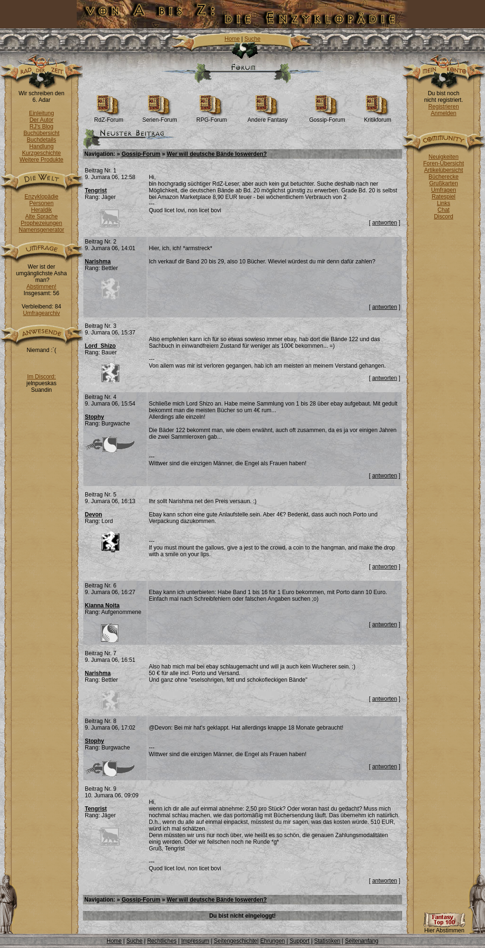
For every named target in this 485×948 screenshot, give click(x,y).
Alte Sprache (41, 216)
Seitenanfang (361, 941)
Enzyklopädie (41, 196)
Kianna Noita (102, 605)
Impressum (195, 941)
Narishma (98, 261)
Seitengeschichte (235, 941)
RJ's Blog (41, 126)
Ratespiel (443, 196)
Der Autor (41, 120)
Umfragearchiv (41, 313)
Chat (443, 210)
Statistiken (327, 941)
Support (299, 941)
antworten (384, 222)
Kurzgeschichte (41, 153)
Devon (93, 514)
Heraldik (41, 210)
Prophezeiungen (41, 223)
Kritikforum (377, 117)
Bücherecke (443, 176)
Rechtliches (162, 941)
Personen (41, 203)
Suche (252, 39)
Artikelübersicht (443, 170)
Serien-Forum (159, 117)
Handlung (41, 146)
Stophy (94, 417)
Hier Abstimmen (444, 928)
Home (232, 39)
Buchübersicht (41, 133)
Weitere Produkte (41, 159)
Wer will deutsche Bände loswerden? (217, 154)
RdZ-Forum (108, 117)
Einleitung (41, 113)
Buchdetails (41, 139)
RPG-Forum (212, 117)
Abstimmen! (41, 286)
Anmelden (443, 113)
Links (443, 203)
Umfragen (443, 190)
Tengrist (96, 190)
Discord (443, 216)
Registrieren (443, 106)
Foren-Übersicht (443, 163)
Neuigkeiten (443, 156)
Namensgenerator (41, 229)
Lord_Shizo (100, 346)
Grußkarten (443, 183)
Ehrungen (272, 941)
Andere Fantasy (267, 117)
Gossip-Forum (327, 117)
